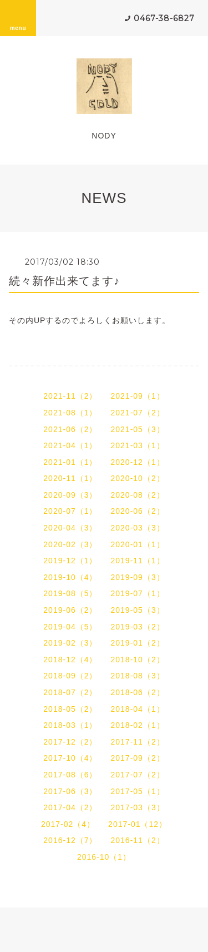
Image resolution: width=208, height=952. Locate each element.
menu (18, 17)
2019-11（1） (138, 560)
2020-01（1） (138, 544)
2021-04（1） (70, 445)
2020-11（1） (70, 478)
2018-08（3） (138, 675)
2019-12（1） (70, 560)
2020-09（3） (70, 494)
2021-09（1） (138, 395)
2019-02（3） (70, 642)
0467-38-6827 (164, 18)
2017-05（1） (138, 791)
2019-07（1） (138, 593)
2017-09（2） (138, 757)
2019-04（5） (70, 626)
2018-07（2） (70, 692)
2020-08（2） (138, 494)
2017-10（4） (70, 757)
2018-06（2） (138, 692)
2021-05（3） (138, 429)
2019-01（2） (138, 642)
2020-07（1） (70, 511)
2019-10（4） (70, 577)
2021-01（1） (70, 462)
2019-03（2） (138, 626)
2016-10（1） (104, 856)
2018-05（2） (70, 709)
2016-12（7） (70, 840)
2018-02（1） (138, 725)
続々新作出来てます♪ (64, 281)
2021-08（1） (70, 412)
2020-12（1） (138, 462)
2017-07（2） (138, 774)
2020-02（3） (70, 544)
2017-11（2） (138, 741)
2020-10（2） (138, 478)
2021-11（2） (70, 395)
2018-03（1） (70, 725)
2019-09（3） (138, 577)
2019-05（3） (138, 610)
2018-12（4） (70, 659)
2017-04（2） (70, 807)
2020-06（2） (138, 511)
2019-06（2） (70, 610)
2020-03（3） (138, 527)
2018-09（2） (70, 675)
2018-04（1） (138, 709)
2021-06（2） (70, 429)
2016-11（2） (138, 840)
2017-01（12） (137, 824)
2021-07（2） (138, 412)
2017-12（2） (70, 741)
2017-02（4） (68, 824)
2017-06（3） (70, 791)
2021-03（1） (138, 445)
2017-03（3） (138, 807)
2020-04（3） (70, 527)
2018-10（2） (138, 659)
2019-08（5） (70, 593)
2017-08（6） (70, 774)
